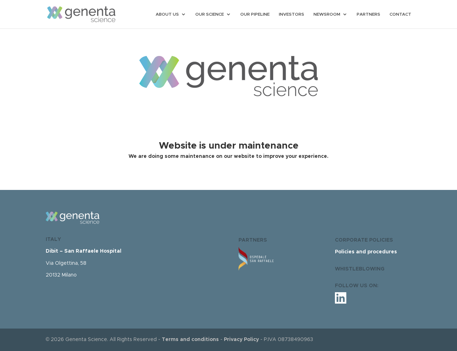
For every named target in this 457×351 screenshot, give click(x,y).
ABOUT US (167, 14)
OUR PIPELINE (255, 14)
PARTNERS (368, 14)
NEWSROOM (326, 14)
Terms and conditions (190, 339)
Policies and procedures (366, 251)
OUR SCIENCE (209, 14)
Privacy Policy (241, 339)
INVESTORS (291, 14)
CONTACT (400, 14)
